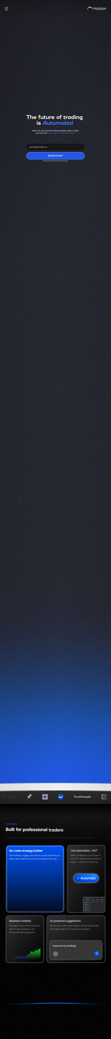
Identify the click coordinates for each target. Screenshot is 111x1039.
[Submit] (96, 953)
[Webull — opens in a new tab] (65, 796)
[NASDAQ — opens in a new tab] (12, 796)
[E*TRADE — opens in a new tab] (49, 796)
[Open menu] (6, 8)
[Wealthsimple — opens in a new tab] (87, 796)
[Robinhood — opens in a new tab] (34, 796)
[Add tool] (55, 953)
